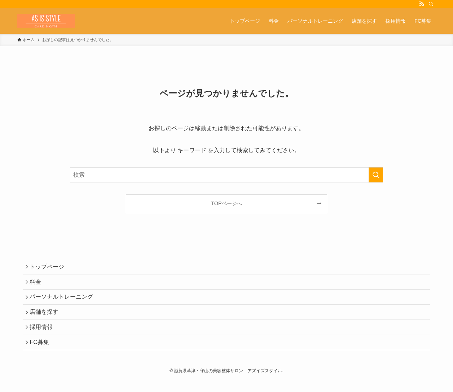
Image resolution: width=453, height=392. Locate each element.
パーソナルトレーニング (63, 302)
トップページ (49, 268)
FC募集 (41, 353)
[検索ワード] (226, 174)
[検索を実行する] (376, 174)
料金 (37, 285)
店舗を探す (46, 319)
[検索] (431, 4)
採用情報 (43, 336)
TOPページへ (226, 203)
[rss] (421, 4)
